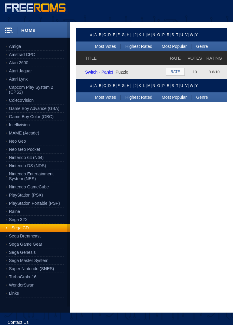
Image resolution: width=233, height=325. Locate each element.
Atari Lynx (18, 79)
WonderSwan (22, 285)
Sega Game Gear (25, 244)
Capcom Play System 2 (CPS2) (31, 90)
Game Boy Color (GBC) (31, 116)
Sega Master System (29, 260)
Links (14, 293)
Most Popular (174, 46)
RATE (175, 72)
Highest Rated (138, 46)
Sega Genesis (22, 252)
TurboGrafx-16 (23, 276)
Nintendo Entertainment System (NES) (31, 176)
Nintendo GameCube (29, 186)
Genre (202, 46)
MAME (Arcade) (24, 133)
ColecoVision (21, 100)
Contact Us (18, 322)
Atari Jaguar (20, 70)
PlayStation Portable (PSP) (34, 203)
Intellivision (19, 124)
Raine (14, 211)
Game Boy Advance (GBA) (34, 108)
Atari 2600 (19, 62)
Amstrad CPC (22, 54)
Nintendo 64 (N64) (26, 157)
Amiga (15, 46)
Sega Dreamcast (25, 236)
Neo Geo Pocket (24, 149)
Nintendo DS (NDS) (27, 165)
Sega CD (20, 227)
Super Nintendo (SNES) (31, 268)
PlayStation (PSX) (26, 195)
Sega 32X (18, 219)
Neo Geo (17, 141)
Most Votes (105, 46)
